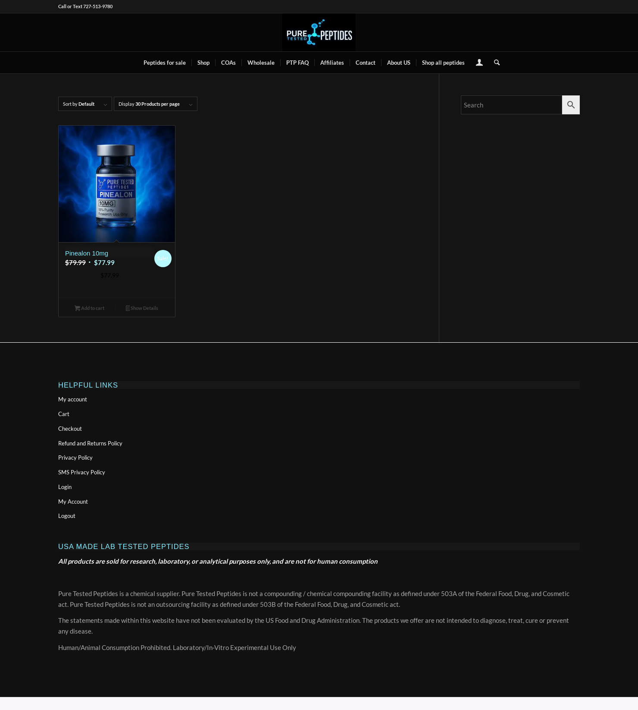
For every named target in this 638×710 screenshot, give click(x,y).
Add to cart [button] (89, 308)
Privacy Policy (75, 457)
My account (72, 399)
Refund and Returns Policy (90, 443)
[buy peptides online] (319, 32)
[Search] (494, 62)
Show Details (142, 308)
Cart (63, 413)
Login (65, 486)
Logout (66, 515)
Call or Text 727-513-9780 (85, 6)
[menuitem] (164, 62)
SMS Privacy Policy (81, 472)
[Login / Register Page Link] (479, 63)
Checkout (70, 428)
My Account (73, 501)
